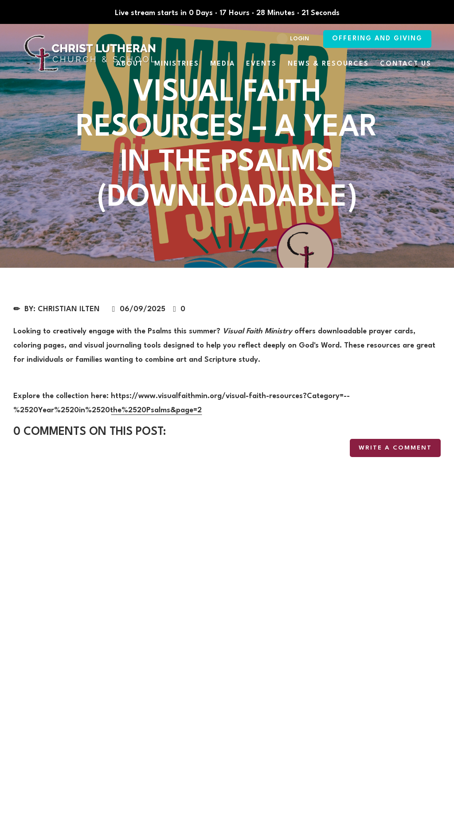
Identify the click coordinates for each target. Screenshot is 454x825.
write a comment (395, 448)
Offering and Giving (377, 38)
